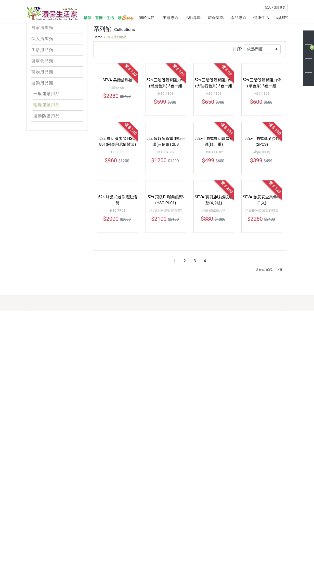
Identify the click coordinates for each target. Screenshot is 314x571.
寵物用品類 (57, 95)
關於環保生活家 (152, 531)
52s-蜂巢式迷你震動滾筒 (117, 372)
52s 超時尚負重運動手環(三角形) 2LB (165, 279)
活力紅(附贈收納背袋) (165, 383)
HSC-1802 (261, 196)
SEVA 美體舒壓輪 (118, 182)
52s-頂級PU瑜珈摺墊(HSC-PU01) (166, 372)
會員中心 (217, 539)
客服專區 (182, 531)
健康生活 (261, 17)
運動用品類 (57, 106)
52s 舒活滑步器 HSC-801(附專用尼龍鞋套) (117, 279)
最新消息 (146, 539)
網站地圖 (146, 555)
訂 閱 (276, 559)
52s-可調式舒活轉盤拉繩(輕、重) (213, 279)
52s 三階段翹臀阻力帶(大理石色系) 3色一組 (213, 185)
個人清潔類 (57, 61)
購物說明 (217, 531)
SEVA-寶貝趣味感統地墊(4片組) (214, 372)
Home (97, 112)
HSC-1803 (213, 196)
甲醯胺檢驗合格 (214, 383)
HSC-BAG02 (165, 289)
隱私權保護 (184, 547)
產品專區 (238, 17)
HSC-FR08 (117, 383)
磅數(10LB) (261, 289)
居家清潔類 (57, 50)
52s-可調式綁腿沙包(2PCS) (261, 279)
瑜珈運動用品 (46, 127)
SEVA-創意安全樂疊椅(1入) (262, 372)
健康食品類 (57, 84)
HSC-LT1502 (214, 289)
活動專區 (193, 17)
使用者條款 (184, 562)
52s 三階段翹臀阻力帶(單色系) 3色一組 (261, 185)
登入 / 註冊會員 (275, 7)
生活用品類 (57, 72)
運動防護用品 (46, 138)
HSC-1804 (165, 196)
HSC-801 (117, 289)
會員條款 (182, 539)
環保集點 (216, 17)
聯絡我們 (217, 547)
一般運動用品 (46, 116)
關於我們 (147, 17)
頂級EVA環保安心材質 (262, 383)
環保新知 (146, 547)
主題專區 (170, 17)
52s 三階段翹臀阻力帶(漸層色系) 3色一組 (165, 185)
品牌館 (282, 17)
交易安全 (182, 555)
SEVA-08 (117, 190)
